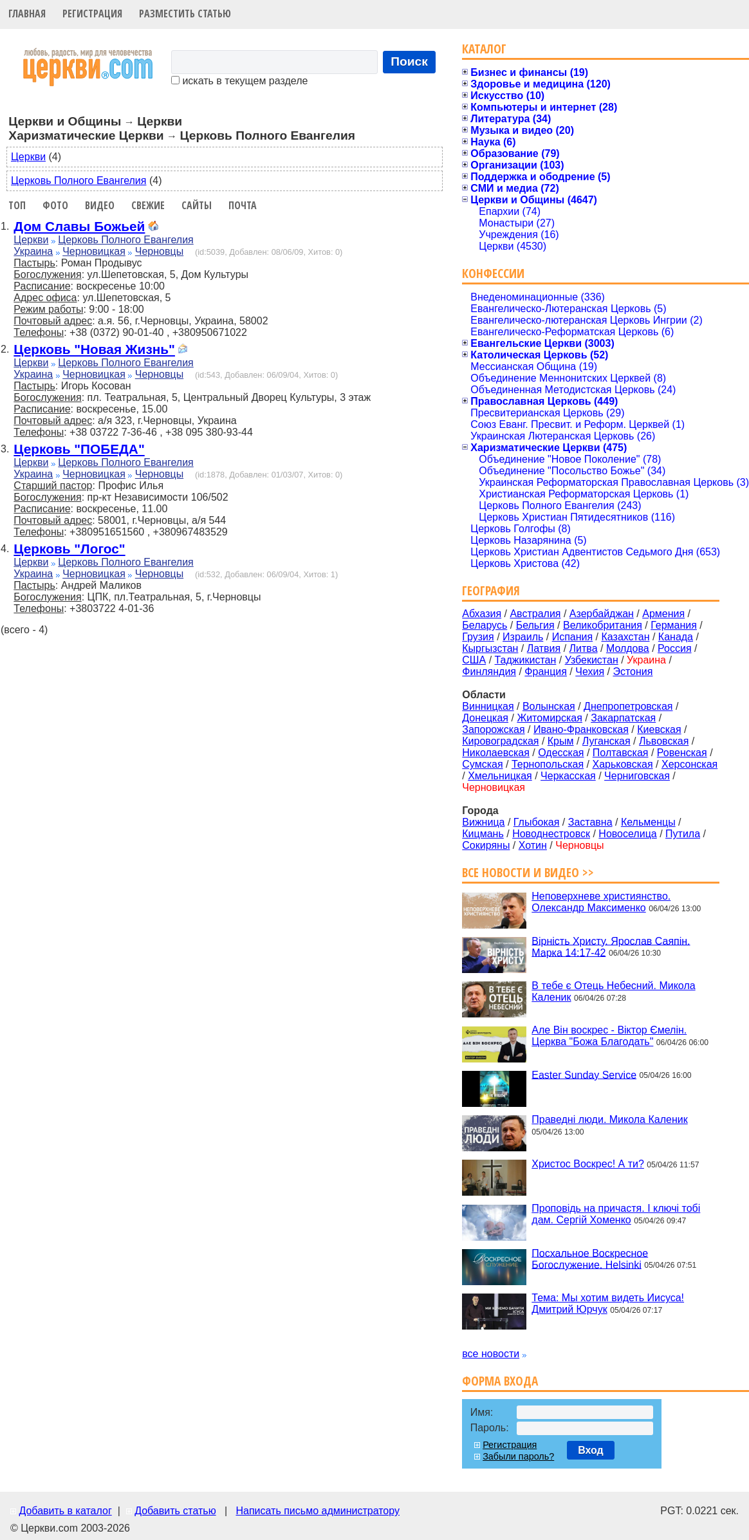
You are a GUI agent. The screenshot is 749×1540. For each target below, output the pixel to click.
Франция (545, 671)
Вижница (483, 822)
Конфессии (493, 273)
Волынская (548, 706)
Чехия (589, 671)
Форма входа (500, 1380)
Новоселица (627, 833)
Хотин (533, 845)
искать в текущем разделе (239, 80)
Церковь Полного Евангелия (78, 180)
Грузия (478, 636)
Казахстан (626, 636)
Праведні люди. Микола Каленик (609, 1119)
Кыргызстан (490, 648)
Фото (55, 205)
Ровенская (682, 752)
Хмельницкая (500, 775)
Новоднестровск (551, 833)
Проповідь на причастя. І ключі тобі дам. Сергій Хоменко (616, 1214)
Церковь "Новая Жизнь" (94, 349)
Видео (100, 205)
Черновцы (159, 251)
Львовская (664, 741)
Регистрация (92, 13)
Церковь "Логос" (69, 548)
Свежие (148, 205)
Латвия (543, 648)
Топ (17, 205)
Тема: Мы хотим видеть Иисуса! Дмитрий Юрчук (608, 1303)
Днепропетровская (628, 706)
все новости (490, 1353)
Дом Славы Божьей (79, 226)
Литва (583, 648)
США (474, 659)
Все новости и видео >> (528, 872)
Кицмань (483, 833)
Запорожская (493, 729)
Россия (674, 648)
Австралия (535, 613)
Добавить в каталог (65, 1510)
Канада (675, 636)
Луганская (606, 741)
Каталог (484, 48)
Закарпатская (623, 717)
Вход (591, 1450)
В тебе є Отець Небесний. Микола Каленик (613, 991)
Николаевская (496, 752)
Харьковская (622, 764)
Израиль (523, 636)
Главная (27, 13)
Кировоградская (500, 741)
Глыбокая (536, 822)
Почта (242, 205)
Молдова (627, 648)
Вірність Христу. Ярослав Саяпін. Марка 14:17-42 (611, 946)
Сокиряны (486, 845)
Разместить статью (185, 13)
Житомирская (549, 717)
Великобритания (602, 625)
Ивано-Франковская (581, 729)
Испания (572, 636)
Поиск (409, 61)
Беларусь (484, 625)
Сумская (482, 764)
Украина (33, 251)
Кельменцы (648, 822)
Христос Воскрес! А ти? (588, 1163)
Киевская (659, 729)
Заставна (590, 822)
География (491, 590)
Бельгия (535, 625)
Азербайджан (601, 613)
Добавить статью (175, 1510)
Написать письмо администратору (317, 1510)
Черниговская (637, 775)
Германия (674, 625)
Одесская (561, 752)
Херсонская (689, 764)
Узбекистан (591, 659)
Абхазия (481, 613)
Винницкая (487, 706)
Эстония (632, 671)
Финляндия (489, 671)
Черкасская (568, 775)
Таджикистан (526, 659)
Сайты (196, 205)
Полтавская (621, 752)
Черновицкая (93, 251)
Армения (663, 613)
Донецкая (485, 717)
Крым (561, 741)
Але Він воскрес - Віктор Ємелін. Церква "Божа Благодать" (609, 1036)
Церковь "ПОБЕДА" (79, 448)
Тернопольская (548, 764)
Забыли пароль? (518, 1456)
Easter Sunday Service (584, 1074)
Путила (682, 833)
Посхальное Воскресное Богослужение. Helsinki (590, 1258)
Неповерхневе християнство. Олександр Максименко (601, 902)
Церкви (28, 156)
